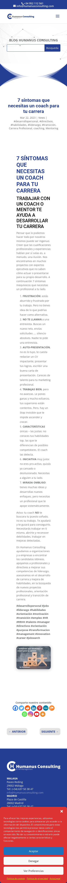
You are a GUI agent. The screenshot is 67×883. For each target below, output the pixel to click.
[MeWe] (45, 708)
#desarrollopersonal (26, 121)
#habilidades (18, 125)
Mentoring (52, 128)
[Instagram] (30, 714)
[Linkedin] (33, 708)
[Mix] (51, 708)
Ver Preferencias (34, 871)
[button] (61, 811)
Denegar (33, 861)
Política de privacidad (37, 878)
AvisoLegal (55, 878)
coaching (39, 128)
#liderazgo (34, 125)
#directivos (46, 121)
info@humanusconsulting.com (25, 792)
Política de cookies (16, 878)
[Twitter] (21, 708)
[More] (42, 714)
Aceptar (33, 851)
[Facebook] (15, 708)
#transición (49, 125)
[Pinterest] (39, 708)
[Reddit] (27, 708)
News (41, 117)
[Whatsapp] (24, 714)
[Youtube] (36, 714)
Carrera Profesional (20, 128)
